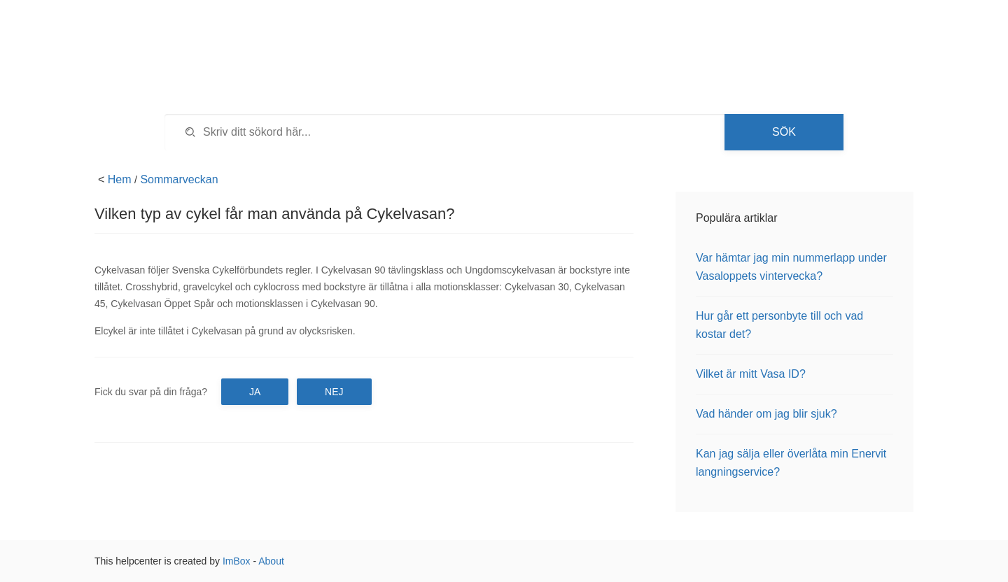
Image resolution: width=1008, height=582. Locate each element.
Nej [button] (334, 391)
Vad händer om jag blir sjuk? (766, 414)
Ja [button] (254, 391)
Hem (120, 179)
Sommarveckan (179, 179)
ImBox (237, 561)
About (271, 561)
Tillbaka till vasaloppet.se (808, 35)
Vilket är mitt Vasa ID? (751, 374)
